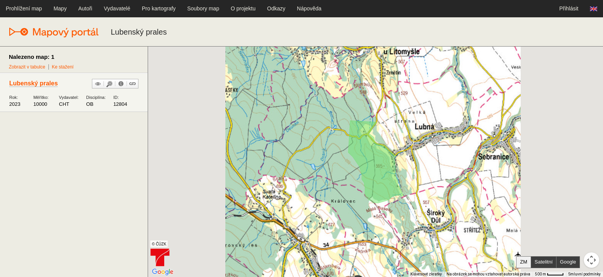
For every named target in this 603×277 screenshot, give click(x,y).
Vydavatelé (117, 8)
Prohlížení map (24, 8)
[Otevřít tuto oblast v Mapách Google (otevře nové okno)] (162, 272)
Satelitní (544, 262)
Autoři (85, 8)
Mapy (60, 8)
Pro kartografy (159, 8)
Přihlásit (568, 8)
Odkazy (276, 8)
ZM (523, 262)
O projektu (243, 8)
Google (568, 262)
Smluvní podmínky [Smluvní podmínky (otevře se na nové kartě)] (584, 274)
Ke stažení (63, 67)
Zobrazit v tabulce (27, 67)
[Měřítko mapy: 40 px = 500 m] (549, 274)
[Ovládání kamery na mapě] (591, 260)
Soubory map (203, 8)
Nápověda (309, 8)
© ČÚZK (159, 244)
